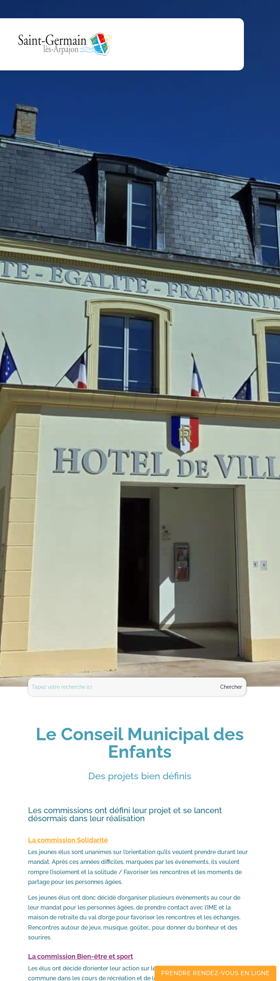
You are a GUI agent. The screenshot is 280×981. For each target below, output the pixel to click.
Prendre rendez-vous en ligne (215, 973)
